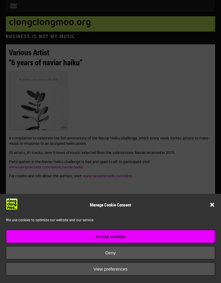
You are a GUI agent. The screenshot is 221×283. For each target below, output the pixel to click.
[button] (212, 205)
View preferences (110, 268)
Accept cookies (111, 236)
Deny (110, 252)
